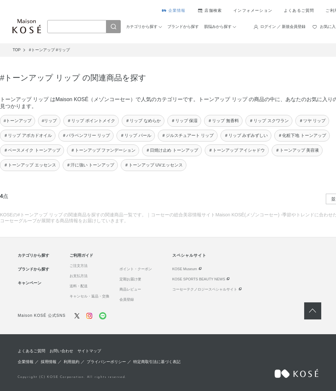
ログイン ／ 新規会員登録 (283, 26)
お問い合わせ (61, 351)
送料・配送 (79, 286)
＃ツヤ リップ (312, 120)
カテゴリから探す (142, 26)
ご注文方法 (79, 266)
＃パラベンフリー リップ (86, 135)
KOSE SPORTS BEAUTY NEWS (198, 279)
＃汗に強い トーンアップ (90, 165)
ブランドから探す (183, 26)
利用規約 (71, 361)
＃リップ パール (135, 135)
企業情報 (177, 10)
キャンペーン (29, 283)
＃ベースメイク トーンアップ (32, 150)
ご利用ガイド (81, 255)
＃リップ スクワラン (269, 120)
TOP (16, 50)
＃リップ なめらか (143, 120)
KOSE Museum (184, 269)
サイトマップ (89, 351)
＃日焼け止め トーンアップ (172, 150)
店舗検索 (213, 10)
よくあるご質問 (299, 10)
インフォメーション (252, 10)
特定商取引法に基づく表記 (156, 361)
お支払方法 (79, 276)
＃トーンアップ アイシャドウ (236, 150)
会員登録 (126, 299)
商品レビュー (130, 289)
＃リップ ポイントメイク (91, 120)
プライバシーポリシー (106, 361)
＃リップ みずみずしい (246, 135)
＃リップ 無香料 (223, 120)
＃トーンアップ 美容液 (297, 150)
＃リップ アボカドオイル (28, 135)
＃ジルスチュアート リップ (187, 135)
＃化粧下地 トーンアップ (302, 135)
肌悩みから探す (218, 26)
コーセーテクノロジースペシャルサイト (204, 289)
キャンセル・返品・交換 (89, 296)
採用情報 (48, 361)
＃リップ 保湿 (184, 120)
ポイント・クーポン (135, 269)
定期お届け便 (130, 279)
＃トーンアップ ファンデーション (103, 150)
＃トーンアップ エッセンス (30, 165)
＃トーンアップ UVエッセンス (153, 165)
